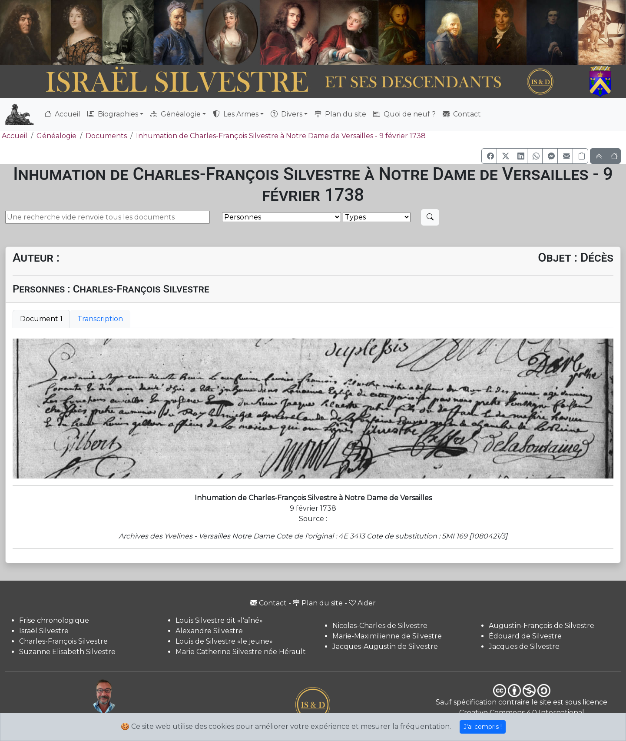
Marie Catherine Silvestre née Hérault (241, 652)
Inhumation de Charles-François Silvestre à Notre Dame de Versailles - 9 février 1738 (281, 136)
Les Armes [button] (235, 114)
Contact (462, 114)
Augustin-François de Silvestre (541, 625)
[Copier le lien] (580, 156)
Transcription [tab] (100, 319)
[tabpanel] (313, 409)
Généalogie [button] (175, 114)
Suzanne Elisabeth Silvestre (67, 652)
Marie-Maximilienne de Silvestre (387, 636)
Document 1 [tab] (41, 319)
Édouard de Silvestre (525, 636)
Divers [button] (286, 114)
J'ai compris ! (483, 727)
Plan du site (340, 114)
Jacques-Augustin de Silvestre (385, 646)
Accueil (62, 114)
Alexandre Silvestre (209, 631)
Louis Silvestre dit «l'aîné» (219, 620)
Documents (106, 136)
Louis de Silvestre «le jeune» (224, 641)
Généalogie (56, 136)
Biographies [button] (112, 114)
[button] (489, 156)
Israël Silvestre (44, 631)
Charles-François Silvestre (63, 641)
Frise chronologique (54, 620)
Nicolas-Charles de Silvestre (379, 625)
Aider (362, 603)
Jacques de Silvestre (524, 646)
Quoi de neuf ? (404, 114)
